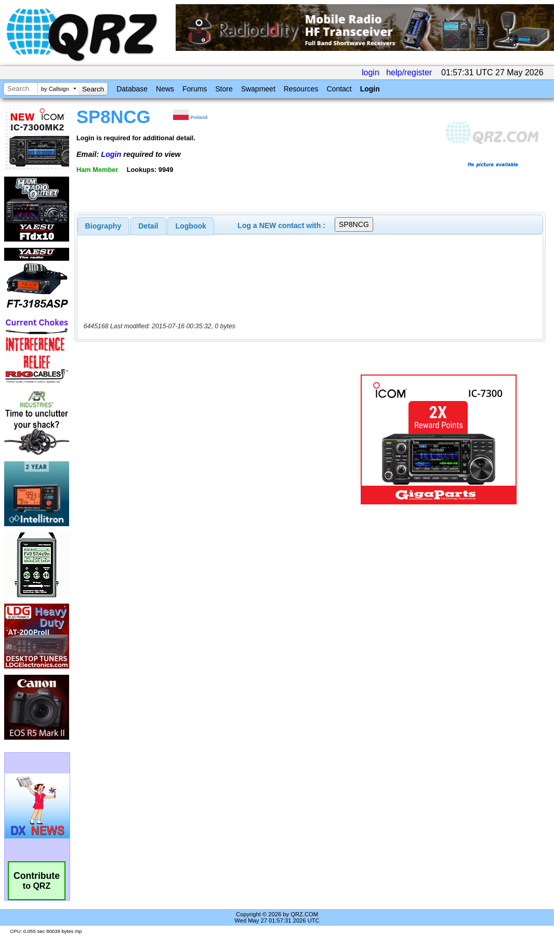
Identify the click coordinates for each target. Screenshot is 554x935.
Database (132, 89)
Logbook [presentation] (191, 226)
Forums (194, 89)
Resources (301, 89)
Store (223, 89)
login (370, 72)
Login (370, 89)
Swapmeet (258, 89)
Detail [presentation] (148, 226)
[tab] (103, 226)
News (165, 89)
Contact (338, 89)
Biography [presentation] (103, 226)
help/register (409, 72)
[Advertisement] (211, 439)
